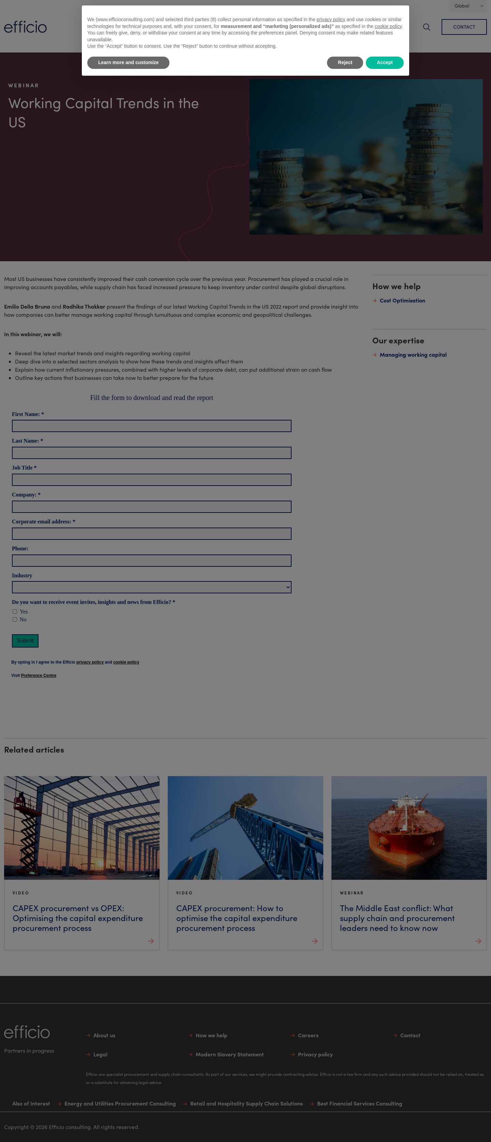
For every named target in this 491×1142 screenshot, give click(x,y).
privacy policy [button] (331, 19)
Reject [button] (345, 62)
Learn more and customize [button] (128, 62)
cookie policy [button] (388, 26)
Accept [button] (385, 62)
